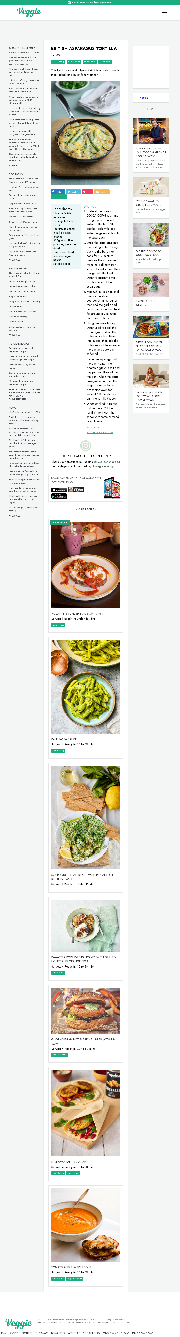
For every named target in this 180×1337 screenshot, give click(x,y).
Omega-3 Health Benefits (21, 216)
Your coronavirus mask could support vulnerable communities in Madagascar (24, 455)
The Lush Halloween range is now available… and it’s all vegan (23, 499)
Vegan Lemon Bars (18, 296)
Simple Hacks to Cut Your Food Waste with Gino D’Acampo (23, 180)
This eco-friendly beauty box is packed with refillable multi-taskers (23, 72)
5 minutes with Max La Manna (23, 221)
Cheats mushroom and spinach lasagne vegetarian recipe (23, 358)
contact (26, 1333)
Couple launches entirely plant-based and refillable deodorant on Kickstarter (23, 157)
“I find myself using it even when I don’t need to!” (24, 82)
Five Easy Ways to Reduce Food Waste (148, 203)
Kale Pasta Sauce (64, 739)
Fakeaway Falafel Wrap (68, 1162)
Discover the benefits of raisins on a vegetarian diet (24, 245)
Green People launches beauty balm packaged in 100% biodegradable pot (23, 100)
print (57, 196)
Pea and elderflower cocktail (22, 286)
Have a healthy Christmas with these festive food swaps (23, 210)
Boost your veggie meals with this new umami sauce (24, 481)
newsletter (58, 1333)
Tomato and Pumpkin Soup (22, 281)
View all (14, 165)
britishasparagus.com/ (100, 432)
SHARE (56, 191)
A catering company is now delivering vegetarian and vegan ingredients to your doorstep (24, 432)
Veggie (144, 98)
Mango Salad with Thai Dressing (24, 301)
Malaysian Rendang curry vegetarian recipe (21, 383)
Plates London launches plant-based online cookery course (23, 489)
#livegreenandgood (105, 466)
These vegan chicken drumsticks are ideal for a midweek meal (149, 346)
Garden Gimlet (16, 306)
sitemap (125, 1333)
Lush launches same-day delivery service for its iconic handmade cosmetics (24, 111)
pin (86, 191)
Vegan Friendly (60, 1054)
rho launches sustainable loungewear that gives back (22, 133)
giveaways (42, 1333)
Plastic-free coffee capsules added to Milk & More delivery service (23, 420)
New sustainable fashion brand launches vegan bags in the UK (23, 473)
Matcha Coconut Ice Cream (22, 291)
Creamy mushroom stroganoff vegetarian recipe (23, 374)
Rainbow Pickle (16, 321)
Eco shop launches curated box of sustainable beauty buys (24, 464)
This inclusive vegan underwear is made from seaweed (149, 396)
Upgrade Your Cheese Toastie (23, 203)
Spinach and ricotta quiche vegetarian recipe (22, 350)
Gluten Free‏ (89, 61)
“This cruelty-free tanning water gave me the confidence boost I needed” (24, 123)
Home (3, 1333)
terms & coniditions (142, 1333)
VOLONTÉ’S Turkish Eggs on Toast (77, 614)
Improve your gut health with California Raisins (22, 253)
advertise (74, 1333)
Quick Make (105, 61)
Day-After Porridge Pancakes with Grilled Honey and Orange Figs (83, 959)
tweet (73, 191)
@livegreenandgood (107, 462)
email (100, 191)
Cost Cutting (58, 61)
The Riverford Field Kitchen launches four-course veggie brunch (22, 443)
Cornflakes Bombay (18, 316)
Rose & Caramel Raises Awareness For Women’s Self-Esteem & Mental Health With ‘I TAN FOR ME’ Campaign (24, 144)
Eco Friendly (74, 61)
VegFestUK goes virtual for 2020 (24, 412)
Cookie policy (91, 1333)
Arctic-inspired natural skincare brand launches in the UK (23, 90)
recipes (14, 1333)
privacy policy (110, 1333)
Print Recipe (93, 427)
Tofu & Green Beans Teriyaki (22, 311)
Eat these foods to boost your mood (148, 253)
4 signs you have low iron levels (24, 52)
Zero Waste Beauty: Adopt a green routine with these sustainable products (22, 60)
